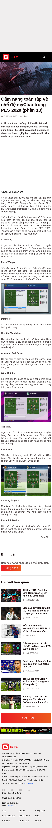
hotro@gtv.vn (29, 783)
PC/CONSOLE (8, 816)
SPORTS (6, 821)
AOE (4, 811)
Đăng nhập (11, 568)
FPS (37, 816)
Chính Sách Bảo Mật (11, 798)
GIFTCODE (24, 821)
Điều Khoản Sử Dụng (11, 793)
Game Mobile (24, 816)
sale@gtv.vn (12, 805)
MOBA (38, 821)
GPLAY (22, 811)
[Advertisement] (26, 26)
